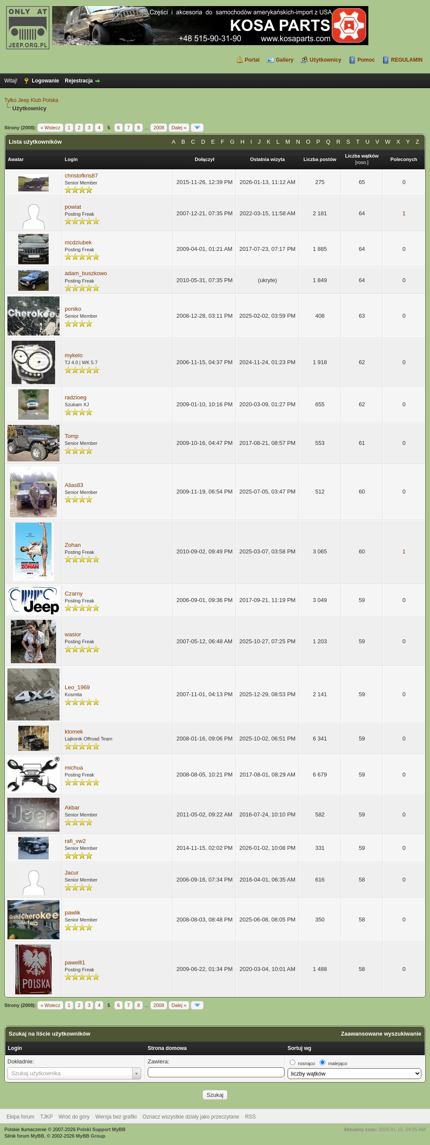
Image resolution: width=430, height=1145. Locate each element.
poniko (73, 309)
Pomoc (366, 60)
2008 (158, 127)
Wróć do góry (74, 1117)
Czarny (74, 593)
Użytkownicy (325, 60)
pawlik (72, 912)
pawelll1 (75, 962)
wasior (73, 634)
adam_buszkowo (86, 273)
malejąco (337, 1063)
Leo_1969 (77, 687)
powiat (73, 207)
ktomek (74, 731)
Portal (252, 60)
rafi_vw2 (75, 841)
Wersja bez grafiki (116, 1117)
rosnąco (306, 1063)
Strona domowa (167, 1048)
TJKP (46, 1117)
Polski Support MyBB (101, 1129)
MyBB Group (90, 1135)
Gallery (285, 60)
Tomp (72, 436)
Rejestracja (79, 81)
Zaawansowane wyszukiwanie (381, 1033)
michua (74, 767)
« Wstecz (50, 127)
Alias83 (74, 485)
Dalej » (179, 127)
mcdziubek (78, 242)
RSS (250, 1117)
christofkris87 (81, 175)
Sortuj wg (299, 1048)
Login (15, 1048)
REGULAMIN (407, 60)
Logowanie (45, 81)
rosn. (362, 162)
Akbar (72, 807)
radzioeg (75, 397)
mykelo (74, 355)
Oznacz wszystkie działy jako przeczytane (190, 1117)
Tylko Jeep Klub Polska (31, 100)
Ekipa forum (20, 1117)
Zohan (73, 545)
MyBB (37, 1135)
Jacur (72, 872)
